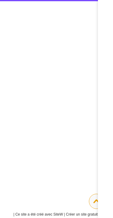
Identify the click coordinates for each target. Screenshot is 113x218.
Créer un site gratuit (84, 214)
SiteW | (39, 214)
